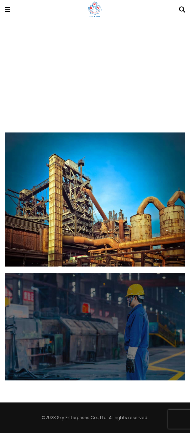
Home (79, 80)
